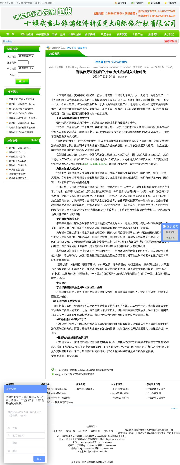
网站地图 (155, 3)
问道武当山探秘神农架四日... (23, 127)
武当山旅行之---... (17, 152)
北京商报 (122, 77)
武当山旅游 (26, 34)
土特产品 (137, 34)
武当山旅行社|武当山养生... (22, 113)
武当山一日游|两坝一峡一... (22, 104)
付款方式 (172, 3)
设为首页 (122, 3)
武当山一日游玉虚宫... (19, 148)
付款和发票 (116, 384)
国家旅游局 (72, 356)
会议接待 (90, 34)
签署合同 (80, 384)
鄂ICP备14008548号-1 (98, 451)
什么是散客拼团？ (156, 389)
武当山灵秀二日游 (17, 161)
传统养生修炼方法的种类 (54, 393)
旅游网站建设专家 (104, 462)
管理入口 (108, 431)
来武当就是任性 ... (17, 169)
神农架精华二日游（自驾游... (23, 118)
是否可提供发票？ (121, 389)
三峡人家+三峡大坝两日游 (21, 99)
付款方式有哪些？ (121, 398)
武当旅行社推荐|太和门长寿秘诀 (57, 402)
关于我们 (169, 34)
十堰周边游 (74, 34)
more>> (174, 408)
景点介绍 (106, 34)
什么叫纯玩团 (154, 393)
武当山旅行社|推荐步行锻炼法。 (57, 398)
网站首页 (71, 47)
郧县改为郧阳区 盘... (19, 178)
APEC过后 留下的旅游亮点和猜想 (78, 374)
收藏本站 (139, 3)
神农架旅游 (42, 34)
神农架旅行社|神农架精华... (22, 108)
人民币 (77, 164)
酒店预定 (122, 34)
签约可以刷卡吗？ (121, 393)
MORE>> (35, 140)
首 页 (10, 34)
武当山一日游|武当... (18, 165)
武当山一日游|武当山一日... (22, 123)
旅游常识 (10, 384)
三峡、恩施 (58, 34)
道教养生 (45, 384)
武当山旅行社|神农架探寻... (22, 132)
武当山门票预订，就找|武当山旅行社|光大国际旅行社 (87, 369)
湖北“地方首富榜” (17, 174)
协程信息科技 (88, 462)
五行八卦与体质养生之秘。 (55, 389)
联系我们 (70, 431)
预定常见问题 (153, 384)
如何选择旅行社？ (86, 389)
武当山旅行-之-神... (18, 156)
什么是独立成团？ (156, 398)
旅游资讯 (153, 34)
